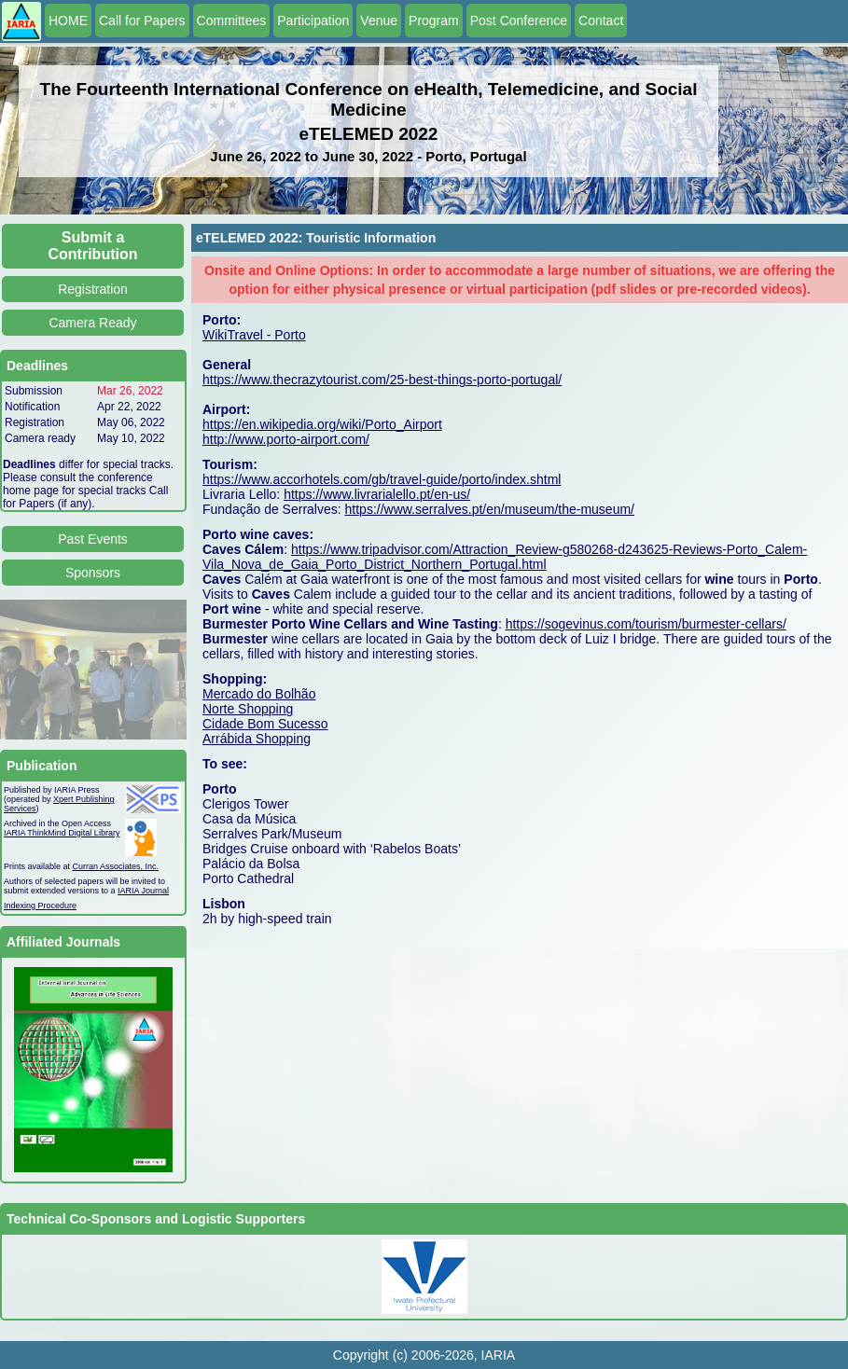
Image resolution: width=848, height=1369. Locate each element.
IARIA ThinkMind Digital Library (61, 832)
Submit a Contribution (93, 245)
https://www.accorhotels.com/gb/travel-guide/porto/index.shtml (381, 479)
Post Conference (518, 20)
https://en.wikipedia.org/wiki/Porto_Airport (322, 424)
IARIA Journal (143, 890)
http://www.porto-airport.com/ (285, 439)
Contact (600, 20)
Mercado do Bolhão (258, 693)
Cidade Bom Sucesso (265, 723)
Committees (232, 20)
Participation (313, 20)
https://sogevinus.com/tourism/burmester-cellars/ (646, 623)
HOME (68, 20)
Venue (378, 20)
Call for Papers (142, 20)
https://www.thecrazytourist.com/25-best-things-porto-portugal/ (382, 379)
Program (434, 20)
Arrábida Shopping (256, 738)
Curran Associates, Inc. (116, 866)
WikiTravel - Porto (254, 334)
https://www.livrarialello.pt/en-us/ (377, 494)
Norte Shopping (247, 708)
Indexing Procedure (40, 905)
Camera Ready (92, 322)
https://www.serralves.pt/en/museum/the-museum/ (489, 509)
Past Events (93, 539)
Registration (93, 289)
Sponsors (92, 572)
